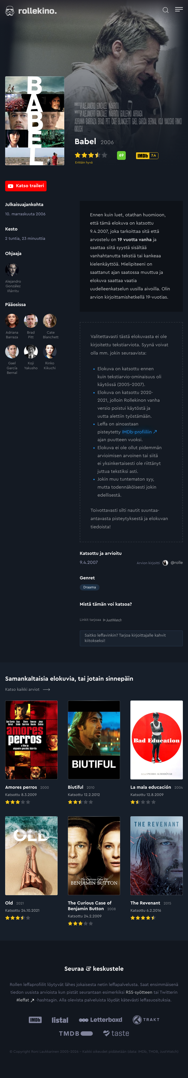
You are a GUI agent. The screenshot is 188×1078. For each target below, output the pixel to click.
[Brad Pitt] (31, 327)
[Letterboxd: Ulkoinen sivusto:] (100, 1019)
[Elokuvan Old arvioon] (31, 869)
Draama (89, 587)
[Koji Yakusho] (31, 360)
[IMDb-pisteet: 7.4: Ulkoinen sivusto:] (152, 156)
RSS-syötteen (139, 992)
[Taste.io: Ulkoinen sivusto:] (116, 1034)
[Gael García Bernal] (12, 360)
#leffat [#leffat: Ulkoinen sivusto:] (22, 1000)
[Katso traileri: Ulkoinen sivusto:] (26, 186)
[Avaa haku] (165, 10)
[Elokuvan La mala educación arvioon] (156, 753)
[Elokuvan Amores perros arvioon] (31, 753)
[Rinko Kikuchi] (50, 360)
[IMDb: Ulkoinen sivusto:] (35, 1020)
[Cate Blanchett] (50, 327)
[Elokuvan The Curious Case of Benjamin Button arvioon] (94, 871)
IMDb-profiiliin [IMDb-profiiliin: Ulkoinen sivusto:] (137, 432)
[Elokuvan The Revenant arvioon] (156, 869)
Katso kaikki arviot (27, 689)
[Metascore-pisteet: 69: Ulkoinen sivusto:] (126, 156)
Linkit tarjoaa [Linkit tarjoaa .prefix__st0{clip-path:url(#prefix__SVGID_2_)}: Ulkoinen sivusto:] (101, 620)
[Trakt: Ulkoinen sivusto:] (147, 1019)
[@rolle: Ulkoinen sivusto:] (173, 563)
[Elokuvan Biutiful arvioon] (94, 753)
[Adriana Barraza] (12, 327)
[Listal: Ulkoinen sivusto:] (59, 1020)
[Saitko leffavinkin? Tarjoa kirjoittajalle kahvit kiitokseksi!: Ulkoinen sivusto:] (131, 638)
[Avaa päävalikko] (179, 10)
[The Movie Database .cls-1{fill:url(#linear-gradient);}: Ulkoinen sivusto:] (76, 1034)
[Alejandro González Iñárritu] (12, 278)
